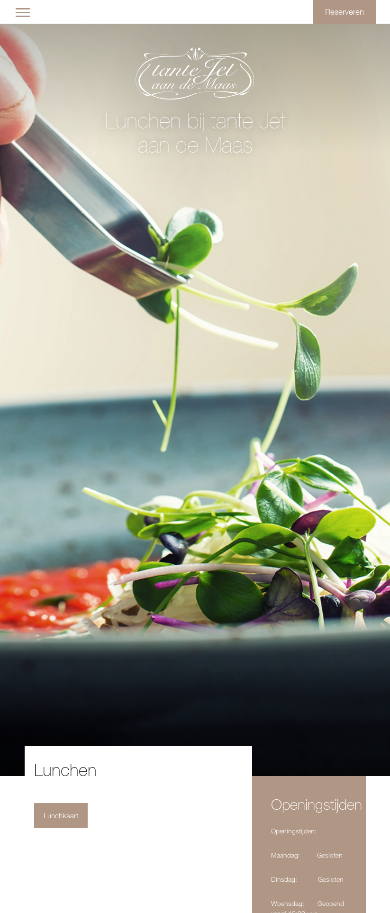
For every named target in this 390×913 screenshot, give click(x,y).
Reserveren (344, 12)
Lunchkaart (61, 816)
